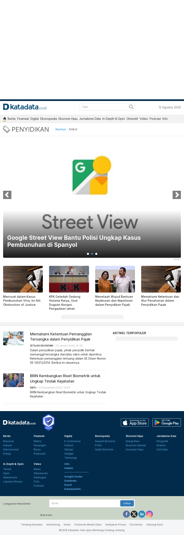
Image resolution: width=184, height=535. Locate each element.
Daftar (127, 503)
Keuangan (40, 445)
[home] (4, 119)
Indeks (68, 468)
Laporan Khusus (13, 481)
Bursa (37, 449)
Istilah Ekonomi (104, 449)
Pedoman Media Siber (88, 524)
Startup (68, 449)
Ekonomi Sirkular (136, 445)
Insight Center (73, 476)
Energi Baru (133, 441)
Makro (37, 441)
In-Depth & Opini (113, 118)
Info (165, 118)
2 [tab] (92, 254)
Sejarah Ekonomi (105, 441)
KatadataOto (72, 489)
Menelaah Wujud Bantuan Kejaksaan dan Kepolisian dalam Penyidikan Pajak (114, 300)
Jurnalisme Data (90, 118)
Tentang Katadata (31, 524)
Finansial (23, 118)
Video (144, 118)
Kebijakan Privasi (115, 524)
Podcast (155, 118)
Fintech (68, 445)
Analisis (161, 445)
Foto (36, 481)
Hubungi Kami (154, 524)
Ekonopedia (48, 118)
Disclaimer (136, 524)
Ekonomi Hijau (68, 118)
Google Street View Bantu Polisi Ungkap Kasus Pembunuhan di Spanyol (74, 241)
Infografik (162, 441)
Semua (60, 129)
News (37, 469)
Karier (67, 524)
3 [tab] (96, 254)
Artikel (73, 129)
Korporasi (40, 453)
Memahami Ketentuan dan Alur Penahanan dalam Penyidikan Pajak (160, 300)
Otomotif (132, 118)
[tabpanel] (92, 201)
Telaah (7, 469)
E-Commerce (72, 441)
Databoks (70, 480)
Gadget (68, 453)
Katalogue (40, 477)
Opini (6, 473)
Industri (7, 445)
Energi (7, 453)
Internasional (11, 449)
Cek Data (162, 449)
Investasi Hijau (134, 449)
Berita (12, 118)
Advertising (53, 524)
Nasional (8, 441)
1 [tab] (88, 254)
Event (68, 484)
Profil (98, 445)
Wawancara (10, 477)
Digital (34, 118)
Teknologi (70, 457)
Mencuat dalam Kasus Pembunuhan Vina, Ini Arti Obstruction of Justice (22, 300)
